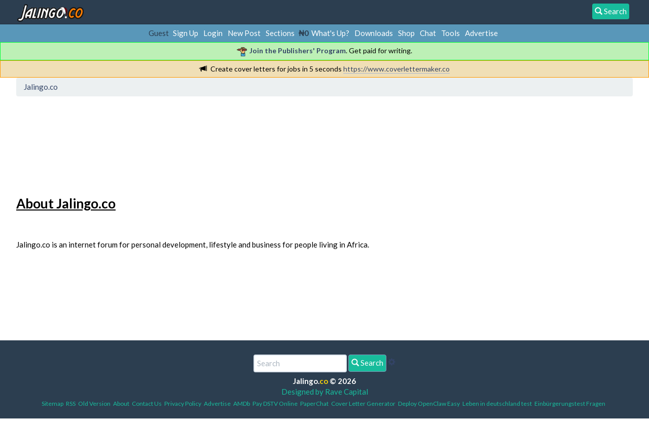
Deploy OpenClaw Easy (429, 403)
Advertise (481, 33)
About (121, 403)
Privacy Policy (182, 403)
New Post (244, 33)
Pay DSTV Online (275, 403)
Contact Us (147, 403)
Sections (280, 33)
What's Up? (330, 33)
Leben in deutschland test (497, 403)
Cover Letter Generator (363, 403)
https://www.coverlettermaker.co (396, 68)
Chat (428, 33)
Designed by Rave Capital (324, 391)
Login (213, 33)
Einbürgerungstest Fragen (569, 403)
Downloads (373, 33)
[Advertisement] (204, 144)
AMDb (241, 403)
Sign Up (185, 33)
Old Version (94, 403)
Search (367, 362)
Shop (406, 33)
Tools (450, 33)
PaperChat (314, 403)
